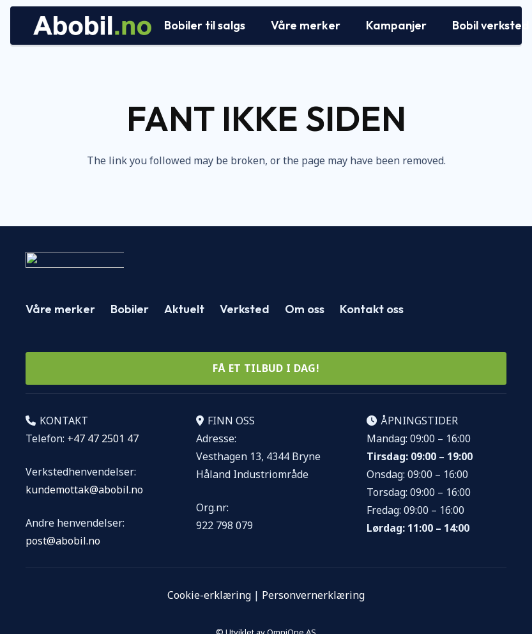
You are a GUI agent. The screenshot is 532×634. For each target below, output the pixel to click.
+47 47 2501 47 (103, 438)
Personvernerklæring (313, 595)
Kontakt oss (372, 309)
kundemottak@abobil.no (84, 490)
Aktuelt (184, 309)
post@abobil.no (63, 541)
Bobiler (129, 309)
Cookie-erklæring (209, 595)
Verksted (245, 309)
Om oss (304, 309)
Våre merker (60, 309)
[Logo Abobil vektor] (92, 25)
